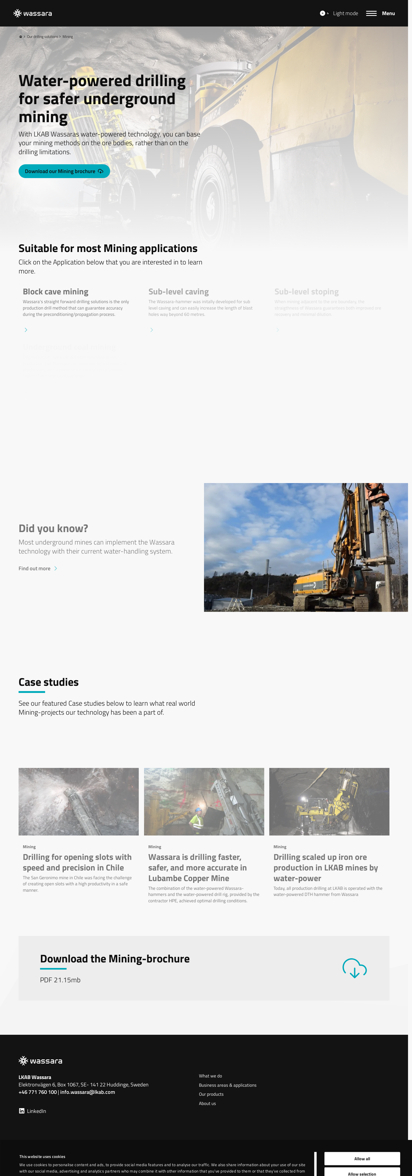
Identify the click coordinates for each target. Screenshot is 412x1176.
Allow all (362, 1124)
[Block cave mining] (78, 310)
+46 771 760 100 (38, 1092)
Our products (211, 1094)
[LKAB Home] (32, 13)
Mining (65, 36)
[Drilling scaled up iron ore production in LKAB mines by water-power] (329, 833)
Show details (221, 1160)
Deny (362, 1155)
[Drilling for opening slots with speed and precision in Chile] (79, 831)
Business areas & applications (228, 1085)
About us (207, 1103)
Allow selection (362, 1139)
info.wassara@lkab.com (87, 1092)
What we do (210, 1076)
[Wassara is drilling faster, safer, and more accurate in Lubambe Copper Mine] (204, 836)
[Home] (21, 36)
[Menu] (380, 13)
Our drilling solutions (40, 36)
